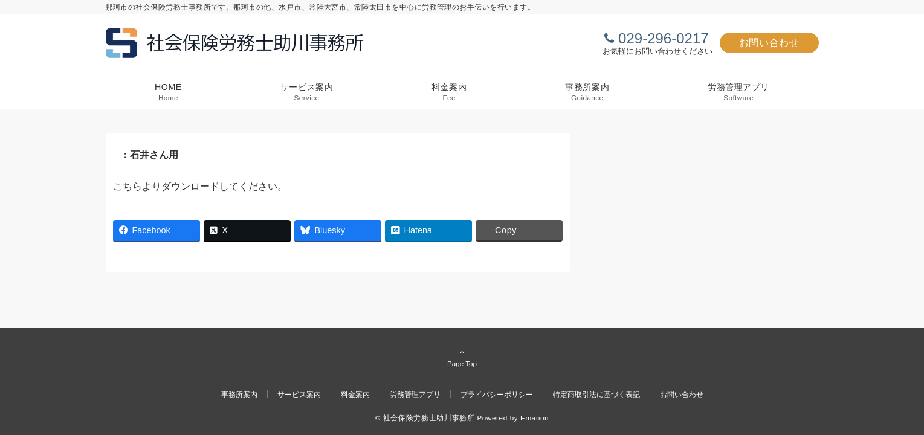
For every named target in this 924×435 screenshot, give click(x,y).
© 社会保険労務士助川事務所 (425, 418)
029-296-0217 (663, 38)
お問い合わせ (769, 42)
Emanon (534, 418)
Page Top (462, 357)
